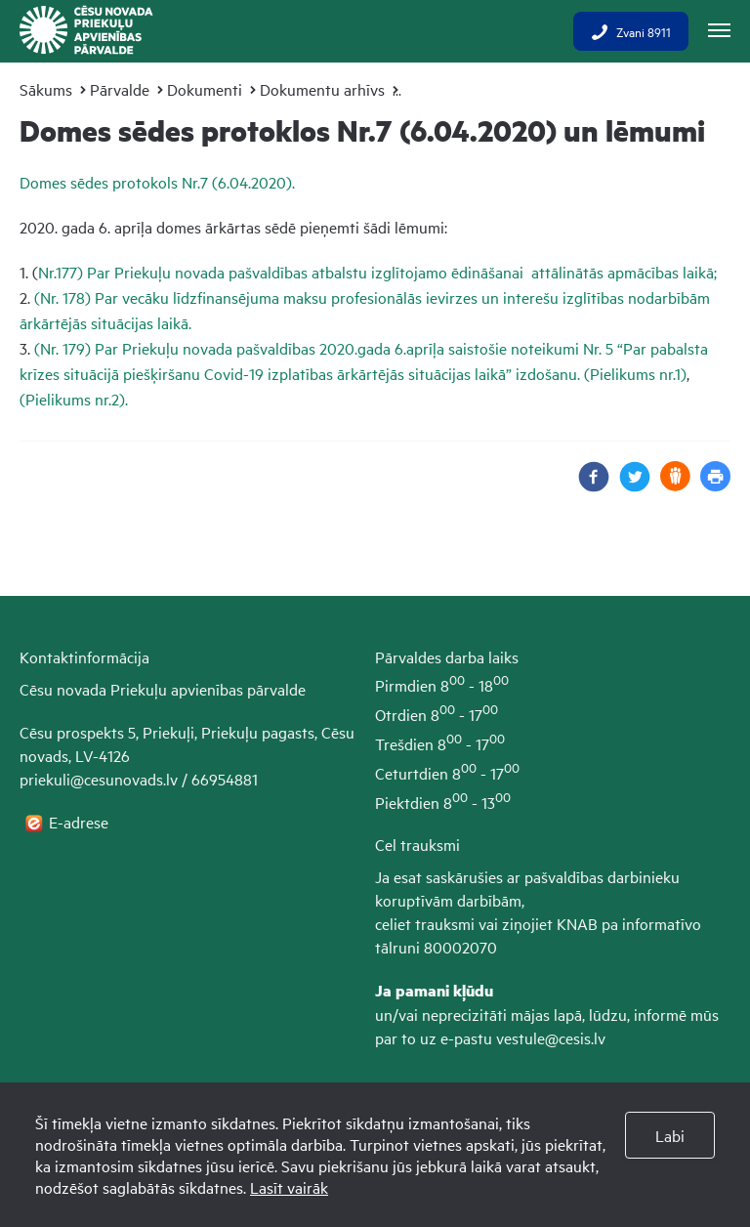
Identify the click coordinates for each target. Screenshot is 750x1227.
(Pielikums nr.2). (74, 398)
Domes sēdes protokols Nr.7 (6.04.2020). (157, 181)
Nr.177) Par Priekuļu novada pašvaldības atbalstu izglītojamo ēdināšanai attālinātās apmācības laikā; (377, 271)
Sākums (46, 89)
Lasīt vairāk (289, 1187)
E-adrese (80, 821)
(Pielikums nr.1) (635, 373)
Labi (670, 1135)
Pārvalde (119, 89)
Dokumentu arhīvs (322, 89)
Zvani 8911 (631, 31)
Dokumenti (204, 89)
